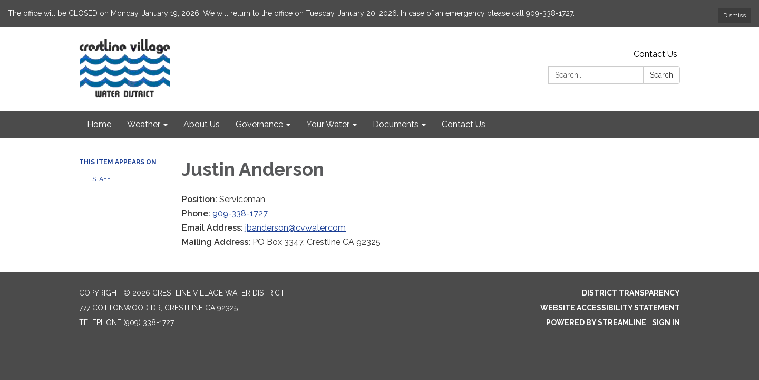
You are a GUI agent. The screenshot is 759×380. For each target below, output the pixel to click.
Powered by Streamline (596, 322)
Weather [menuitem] (143, 124)
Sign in (666, 322)
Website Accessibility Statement (610, 307)
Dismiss (734, 15)
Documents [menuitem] (396, 124)
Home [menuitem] (99, 124)
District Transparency (631, 293)
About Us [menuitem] (201, 124)
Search (661, 75)
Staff (101, 179)
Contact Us (655, 54)
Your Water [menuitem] (327, 124)
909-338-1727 (240, 213)
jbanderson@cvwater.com (295, 228)
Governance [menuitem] (259, 124)
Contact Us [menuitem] (463, 124)
